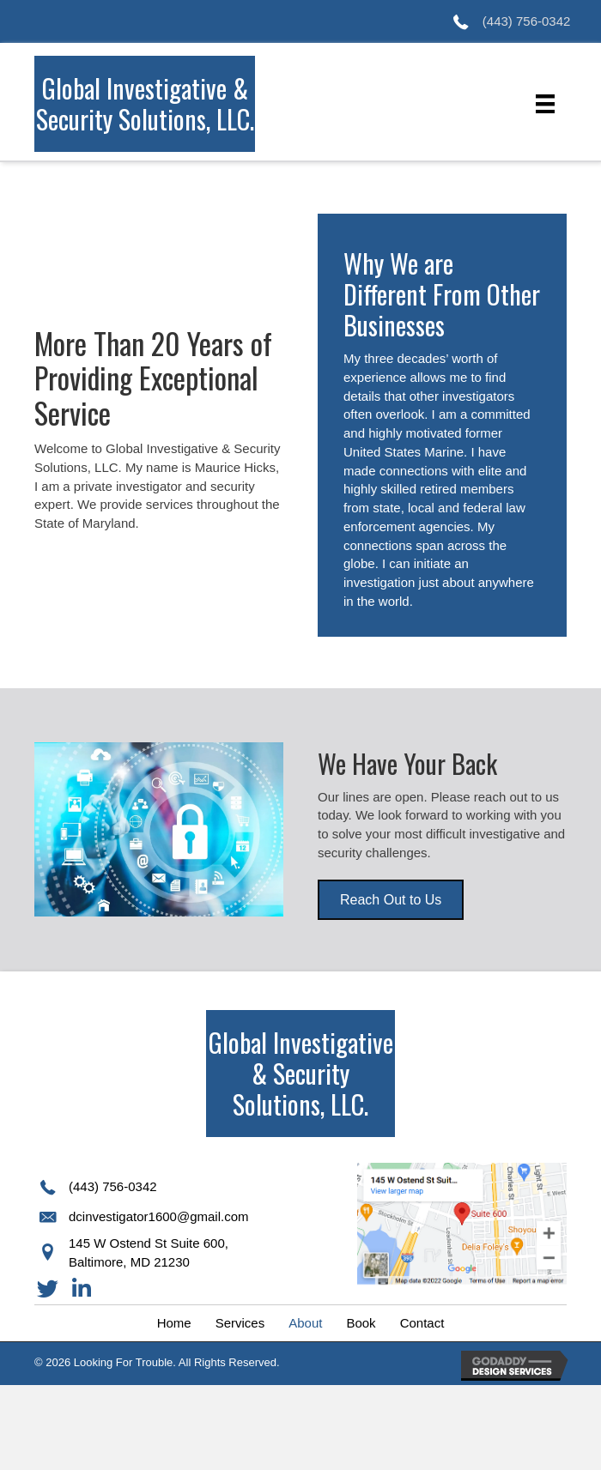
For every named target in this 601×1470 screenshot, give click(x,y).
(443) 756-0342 (527, 21)
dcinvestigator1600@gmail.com (159, 1216)
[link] (174, 1323)
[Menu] (545, 103)
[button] (391, 900)
